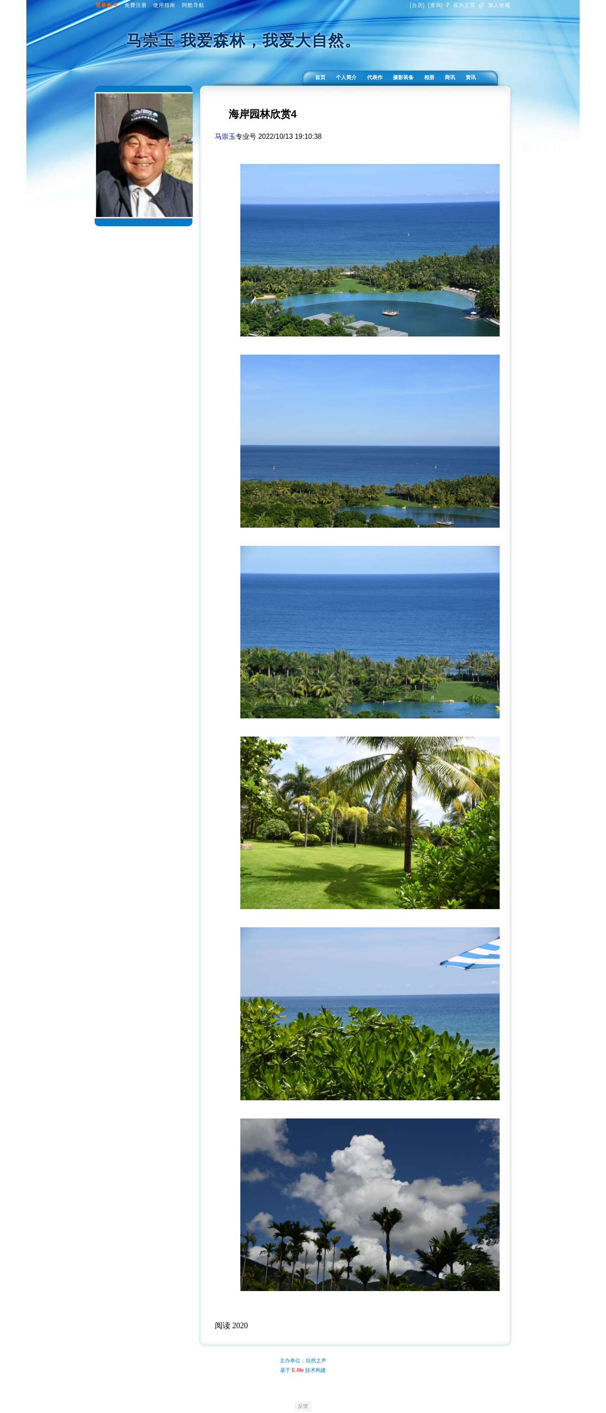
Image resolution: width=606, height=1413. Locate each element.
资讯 (471, 77)
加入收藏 (494, 5)
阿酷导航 (193, 5)
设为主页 (460, 5)
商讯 (450, 77)
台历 (417, 5)
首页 (320, 77)
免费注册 (135, 5)
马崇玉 (225, 136)
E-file (297, 1370)
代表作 (375, 77)
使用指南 (164, 5)
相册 (429, 77)
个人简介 (346, 77)
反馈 (303, 1406)
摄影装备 (403, 77)
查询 (435, 5)
